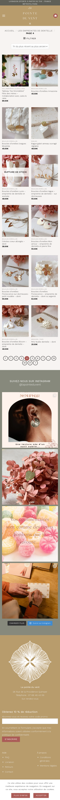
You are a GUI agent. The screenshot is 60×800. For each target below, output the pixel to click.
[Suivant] (35, 363)
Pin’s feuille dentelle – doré (43, 342)
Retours (9, 767)
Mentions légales (48, 765)
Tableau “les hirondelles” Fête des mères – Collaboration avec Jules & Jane (14, 94)
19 (54, 358)
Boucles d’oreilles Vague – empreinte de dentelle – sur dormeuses (44, 193)
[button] (3, 15)
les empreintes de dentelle (35, 30)
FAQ (7, 757)
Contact (9, 771)
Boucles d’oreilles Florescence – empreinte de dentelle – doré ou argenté (44, 293)
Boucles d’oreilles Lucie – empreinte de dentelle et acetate (14, 193)
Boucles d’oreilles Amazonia (44, 91)
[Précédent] (5, 358)
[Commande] (30, 46)
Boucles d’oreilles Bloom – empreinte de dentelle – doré (14, 344)
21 (30, 363)
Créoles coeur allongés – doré (13, 242)
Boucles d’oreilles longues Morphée (14, 144)
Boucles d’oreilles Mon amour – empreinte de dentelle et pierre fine (41, 243)
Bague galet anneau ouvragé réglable (44, 144)
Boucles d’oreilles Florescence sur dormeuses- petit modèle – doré (15, 293)
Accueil (9, 30)
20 (24, 363)
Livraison (9, 762)
